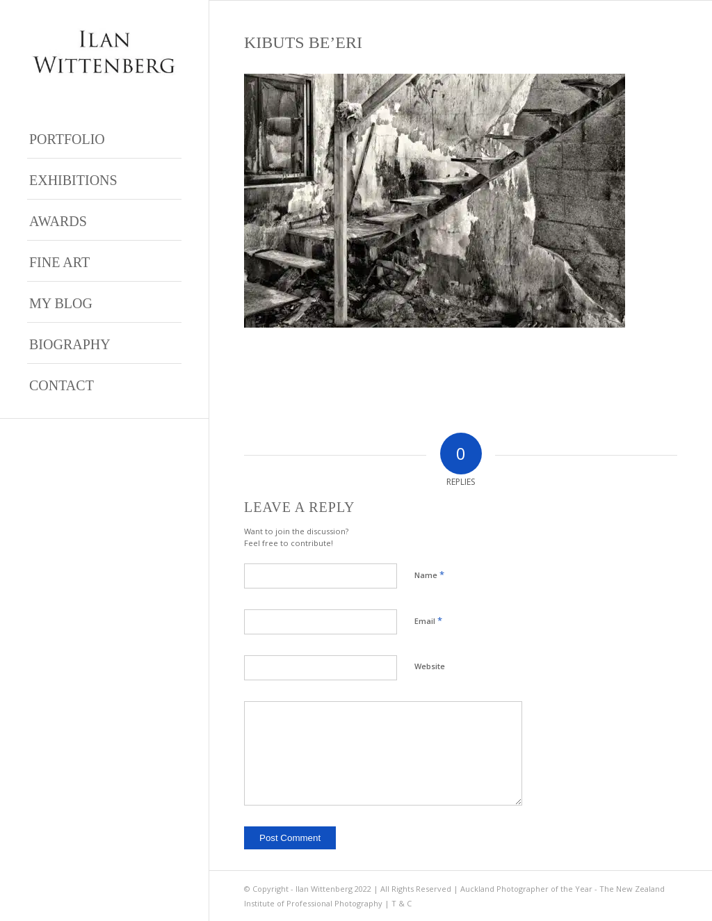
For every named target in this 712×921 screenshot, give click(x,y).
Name (429, 574)
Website (429, 666)
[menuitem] (104, 138)
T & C (401, 903)
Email (428, 620)
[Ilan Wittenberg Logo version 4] (104, 52)
